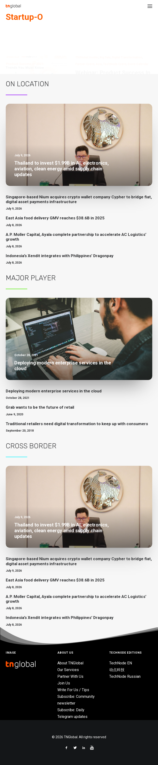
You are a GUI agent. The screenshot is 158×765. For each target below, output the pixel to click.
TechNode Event (114, 41)
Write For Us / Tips (73, 690)
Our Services (68, 669)
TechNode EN (120, 663)
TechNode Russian (125, 676)
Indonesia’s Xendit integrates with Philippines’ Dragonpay (60, 255)
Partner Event (84, 41)
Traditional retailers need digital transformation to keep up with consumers (77, 423)
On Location (27, 84)
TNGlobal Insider (86, 34)
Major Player (31, 278)
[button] (150, 6)
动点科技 (117, 669)
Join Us (63, 683)
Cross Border (31, 446)
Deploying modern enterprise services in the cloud (54, 391)
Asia (99, 41)
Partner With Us (70, 676)
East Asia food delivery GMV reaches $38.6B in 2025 (55, 218)
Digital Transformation (127, 34)
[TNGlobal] (13, 6)
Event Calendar (138, 41)
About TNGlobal (70, 663)
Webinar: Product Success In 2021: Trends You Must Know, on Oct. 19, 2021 (112, 56)
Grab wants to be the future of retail (40, 407)
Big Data (105, 34)
